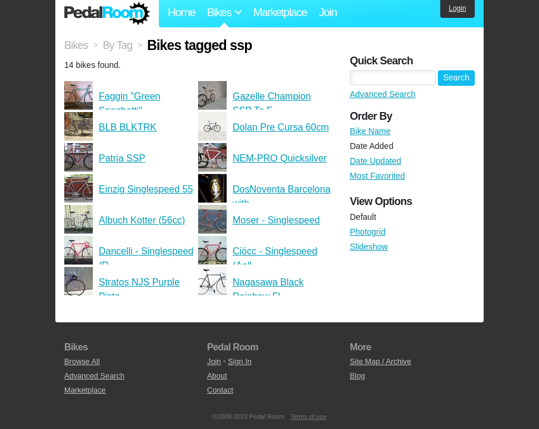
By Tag (118, 45)
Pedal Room (107, 14)
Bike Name (370, 131)
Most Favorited (377, 176)
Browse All (82, 361)
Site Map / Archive (380, 361)
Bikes (76, 45)
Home (181, 12)
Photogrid (368, 232)
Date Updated (375, 161)
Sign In (240, 361)
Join (328, 12)
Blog (357, 375)
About (217, 375)
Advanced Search (383, 94)
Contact (220, 390)
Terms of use (308, 416)
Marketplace (279, 12)
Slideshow (369, 246)
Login (457, 8)
